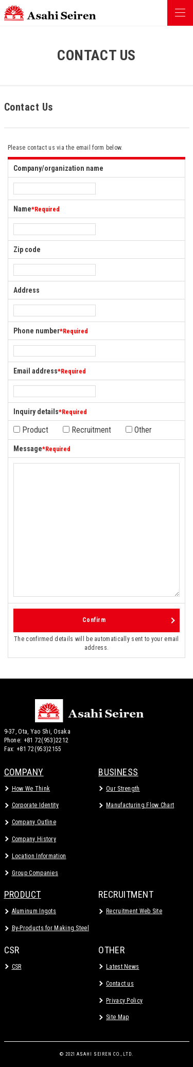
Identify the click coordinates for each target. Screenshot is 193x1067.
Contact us (120, 983)
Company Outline (34, 822)
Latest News (122, 966)
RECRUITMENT (125, 894)
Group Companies (35, 873)
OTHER (111, 950)
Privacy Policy (124, 1000)
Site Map (117, 1017)
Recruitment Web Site (134, 911)
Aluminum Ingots (34, 911)
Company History (34, 839)
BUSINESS (118, 772)
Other (139, 430)
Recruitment (87, 430)
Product (30, 430)
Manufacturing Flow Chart (140, 805)
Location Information (39, 856)
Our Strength (123, 788)
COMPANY (24, 772)
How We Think (31, 788)
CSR (12, 950)
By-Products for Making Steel (50, 928)
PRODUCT (22, 894)
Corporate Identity (35, 805)
